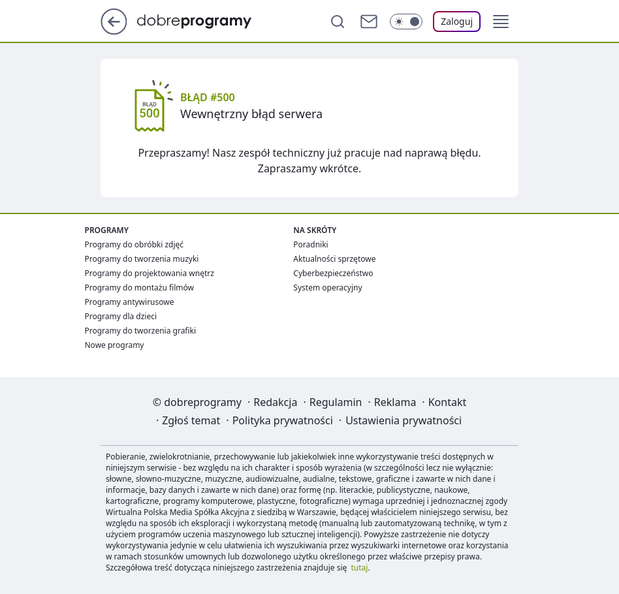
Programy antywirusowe (129, 301)
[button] (500, 21)
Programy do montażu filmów (139, 287)
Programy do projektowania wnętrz (149, 273)
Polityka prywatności (282, 420)
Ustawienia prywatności (403, 420)
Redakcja (275, 402)
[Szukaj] (337, 21)
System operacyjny (327, 287)
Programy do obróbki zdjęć (134, 244)
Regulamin (336, 402)
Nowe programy (114, 345)
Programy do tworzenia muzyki (142, 258)
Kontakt (447, 402)
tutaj (359, 567)
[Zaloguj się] (457, 21)
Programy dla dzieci (121, 316)
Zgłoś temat (191, 420)
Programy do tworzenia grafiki (141, 330)
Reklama (395, 402)
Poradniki (310, 244)
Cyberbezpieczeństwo (333, 273)
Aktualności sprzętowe (334, 258)
